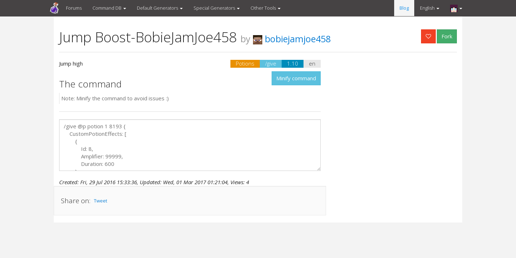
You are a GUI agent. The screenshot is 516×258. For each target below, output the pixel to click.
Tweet (100, 200)
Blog (404, 8)
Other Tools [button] (265, 8)
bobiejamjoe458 (292, 39)
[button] (456, 8)
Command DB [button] (109, 8)
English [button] (429, 8)
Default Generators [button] (160, 8)
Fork (446, 36)
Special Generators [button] (217, 8)
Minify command (296, 78)
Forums (74, 8)
